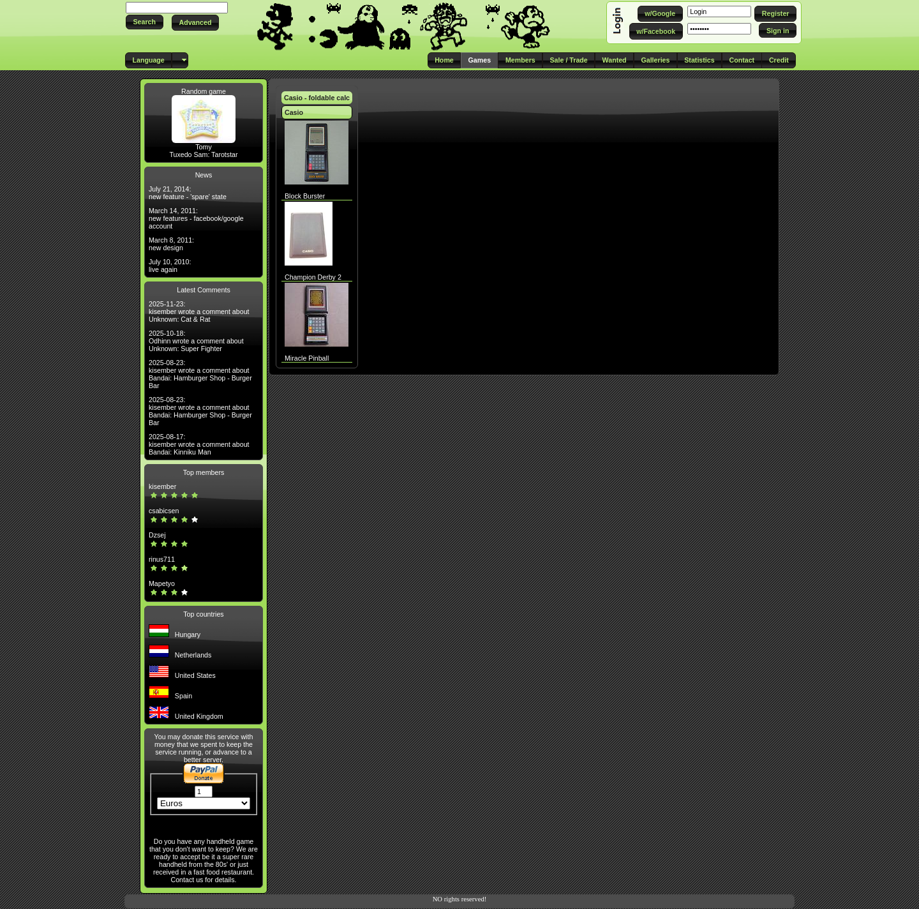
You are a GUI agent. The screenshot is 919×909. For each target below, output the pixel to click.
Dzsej (157, 535)
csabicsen (164, 511)
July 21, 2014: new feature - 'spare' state (188, 192)
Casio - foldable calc (317, 97)
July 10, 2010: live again (170, 265)
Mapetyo (162, 583)
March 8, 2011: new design (171, 244)
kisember (162, 486)
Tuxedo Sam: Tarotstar (203, 154)
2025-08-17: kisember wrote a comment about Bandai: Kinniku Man (199, 444)
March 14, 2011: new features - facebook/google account (196, 218)
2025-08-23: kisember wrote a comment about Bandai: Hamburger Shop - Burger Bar (200, 374)
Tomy (203, 147)
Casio (294, 112)
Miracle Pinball (307, 358)
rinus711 (162, 559)
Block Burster (305, 196)
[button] (144, 22)
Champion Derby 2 (313, 277)
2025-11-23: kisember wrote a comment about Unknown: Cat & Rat (199, 311)
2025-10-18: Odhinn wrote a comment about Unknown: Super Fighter (196, 340)
